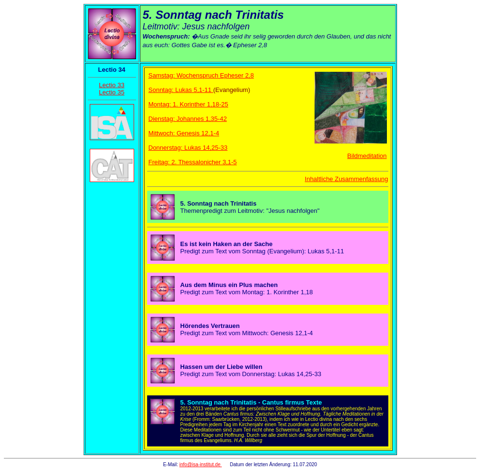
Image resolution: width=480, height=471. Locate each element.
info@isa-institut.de (200, 464)
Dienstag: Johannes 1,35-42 (188, 118)
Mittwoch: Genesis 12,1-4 (184, 133)
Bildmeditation (367, 155)
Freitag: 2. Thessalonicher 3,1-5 (193, 162)
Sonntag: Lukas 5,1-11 (181, 89)
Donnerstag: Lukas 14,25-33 (188, 147)
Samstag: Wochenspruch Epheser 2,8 (201, 75)
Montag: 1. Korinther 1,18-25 (189, 104)
